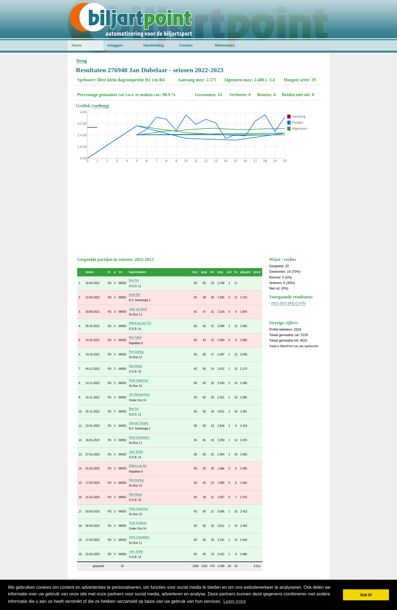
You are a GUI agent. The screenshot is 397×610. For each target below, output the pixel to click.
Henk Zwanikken (139, 437)
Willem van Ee (138, 465)
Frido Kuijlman (138, 522)
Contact (185, 45)
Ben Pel (134, 280)
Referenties (225, 45)
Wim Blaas (135, 366)
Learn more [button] (234, 601)
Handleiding (153, 45)
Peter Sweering (138, 380)
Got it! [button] (366, 595)
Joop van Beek (138, 309)
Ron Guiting (136, 351)
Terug (81, 60)
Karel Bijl (134, 294)
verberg (100, 105)
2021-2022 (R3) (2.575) (288, 303)
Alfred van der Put (140, 323)
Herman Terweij (138, 423)
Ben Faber (135, 337)
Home (77, 45)
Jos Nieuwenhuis (139, 394)
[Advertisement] (198, 208)
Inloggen (115, 45)
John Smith (136, 451)
